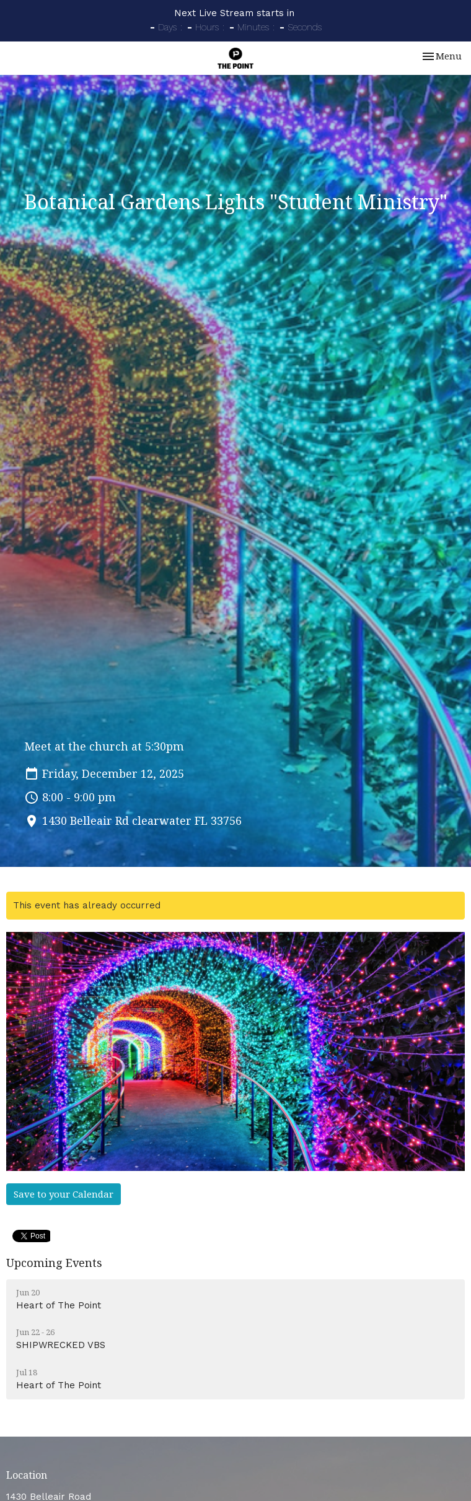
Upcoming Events (54, 1262)
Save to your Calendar (63, 1194)
